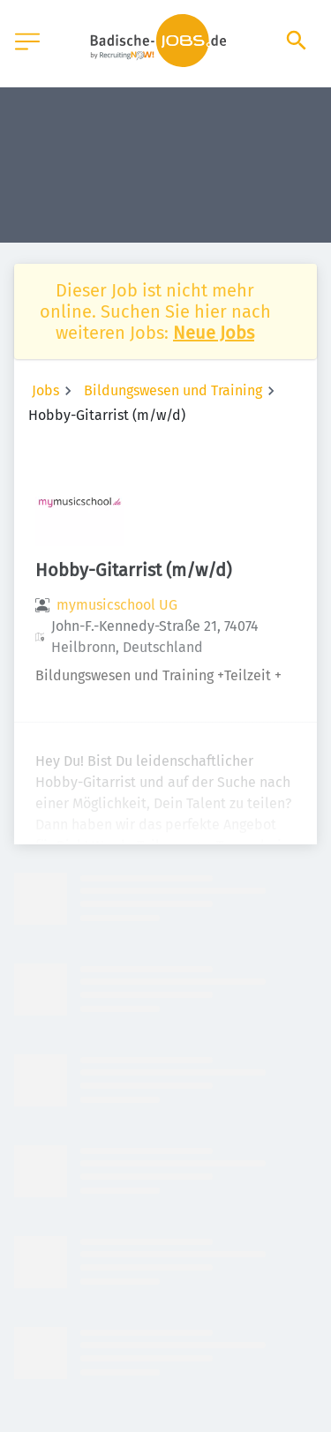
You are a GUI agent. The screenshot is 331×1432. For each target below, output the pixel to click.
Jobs (45, 390)
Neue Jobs (213, 332)
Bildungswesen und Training (173, 390)
